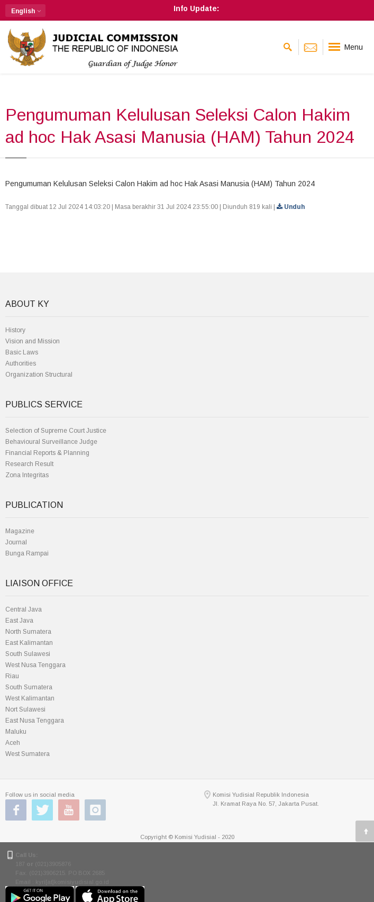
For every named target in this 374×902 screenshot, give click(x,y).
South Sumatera (28, 687)
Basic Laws (21, 352)
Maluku (15, 731)
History (15, 330)
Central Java (23, 609)
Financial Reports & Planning (47, 453)
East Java (19, 620)
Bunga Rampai (27, 553)
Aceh (12, 742)
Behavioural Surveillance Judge (51, 441)
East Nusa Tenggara (34, 720)
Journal (16, 542)
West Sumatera (27, 754)
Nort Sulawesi (25, 709)
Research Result (29, 464)
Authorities (20, 363)
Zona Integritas (27, 475)
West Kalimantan (29, 698)
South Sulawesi (27, 654)
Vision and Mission (32, 341)
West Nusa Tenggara (35, 665)
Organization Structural (38, 374)
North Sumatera (28, 631)
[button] (25, 10)
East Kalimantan (29, 642)
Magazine (19, 531)
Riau (12, 676)
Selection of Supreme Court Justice (55, 430)
